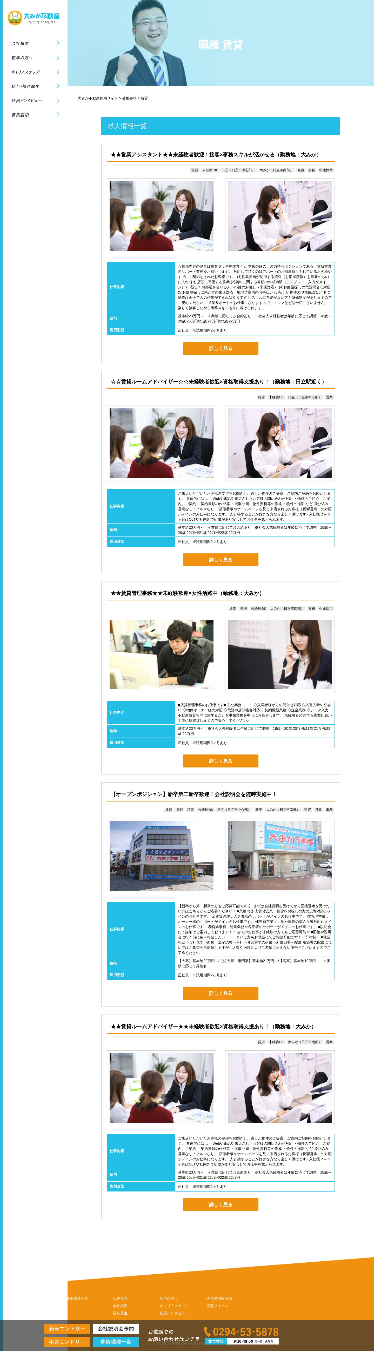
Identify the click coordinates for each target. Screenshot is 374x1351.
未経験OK (209, 170)
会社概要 (120, 1306)
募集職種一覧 (77, 1298)
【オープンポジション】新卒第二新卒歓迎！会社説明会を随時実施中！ (194, 794)
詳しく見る (220, 348)
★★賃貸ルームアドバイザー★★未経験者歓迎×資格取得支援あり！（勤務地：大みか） (213, 1026)
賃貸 (194, 170)
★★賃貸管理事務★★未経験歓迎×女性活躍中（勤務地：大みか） (187, 593)
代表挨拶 (120, 1298)
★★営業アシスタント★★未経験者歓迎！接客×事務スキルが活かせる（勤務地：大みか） (216, 154)
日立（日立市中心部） (238, 170)
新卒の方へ (169, 1298)
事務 (311, 170)
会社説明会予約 (219, 1298)
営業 (329, 397)
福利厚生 (120, 1313)
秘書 (190, 810)
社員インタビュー (174, 1313)
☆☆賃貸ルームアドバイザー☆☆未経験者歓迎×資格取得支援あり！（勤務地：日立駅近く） (219, 382)
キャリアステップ (174, 1306)
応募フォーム (217, 1306)
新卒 (258, 810)
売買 (300, 170)
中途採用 (326, 170)
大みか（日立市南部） (276, 170)
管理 (243, 609)
